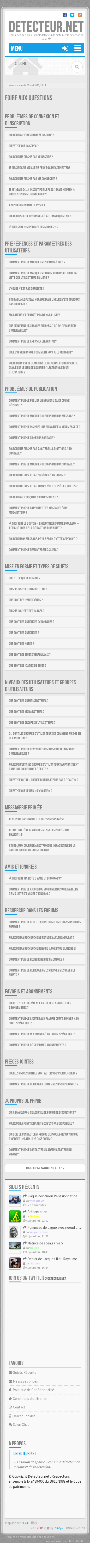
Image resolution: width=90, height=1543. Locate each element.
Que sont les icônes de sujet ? (27, 665)
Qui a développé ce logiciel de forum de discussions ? (42, 1112)
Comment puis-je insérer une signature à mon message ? (44, 427)
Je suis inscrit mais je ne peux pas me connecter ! (39, 168)
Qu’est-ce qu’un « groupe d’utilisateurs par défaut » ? (43, 780)
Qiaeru (51, 1536)
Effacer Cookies (22, 1416)
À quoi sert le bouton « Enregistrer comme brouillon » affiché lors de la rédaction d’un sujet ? (44, 525)
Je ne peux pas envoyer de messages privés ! (36, 819)
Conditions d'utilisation (28, 1398)
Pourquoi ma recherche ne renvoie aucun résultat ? (41, 937)
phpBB (25, 1523)
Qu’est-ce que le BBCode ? (24, 578)
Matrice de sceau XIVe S (43, 1243)
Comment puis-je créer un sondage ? (32, 438)
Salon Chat (19, 1424)
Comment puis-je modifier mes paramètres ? (37, 262)
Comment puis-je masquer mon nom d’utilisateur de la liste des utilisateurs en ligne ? (43, 275)
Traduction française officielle (24, 1536)
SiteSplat (59, 1528)
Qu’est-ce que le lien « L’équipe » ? (30, 791)
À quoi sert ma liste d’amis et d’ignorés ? (35, 878)
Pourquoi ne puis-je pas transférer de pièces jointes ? (43, 486)
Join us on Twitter (37, 1278)
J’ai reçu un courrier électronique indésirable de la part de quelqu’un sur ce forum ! (42, 847)
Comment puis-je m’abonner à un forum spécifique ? (42, 1034)
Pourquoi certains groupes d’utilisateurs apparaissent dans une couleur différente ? (44, 766)
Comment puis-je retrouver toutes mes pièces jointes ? (43, 1084)
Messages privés (23, 1381)
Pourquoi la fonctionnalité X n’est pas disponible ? (41, 1123)
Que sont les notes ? (21, 644)
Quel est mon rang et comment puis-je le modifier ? (41, 352)
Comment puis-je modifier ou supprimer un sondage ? (42, 464)
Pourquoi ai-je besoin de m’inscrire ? (31, 135)
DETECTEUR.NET (46, 27)
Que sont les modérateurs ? (26, 712)
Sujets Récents (22, 1372)
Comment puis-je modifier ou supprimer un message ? (42, 416)
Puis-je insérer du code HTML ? (28, 589)
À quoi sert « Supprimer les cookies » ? (33, 227)
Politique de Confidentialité (31, 1390)
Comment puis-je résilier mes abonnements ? (37, 1045)
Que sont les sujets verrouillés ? (30, 655)
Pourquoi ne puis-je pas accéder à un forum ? (37, 475)
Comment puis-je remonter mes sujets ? (34, 550)
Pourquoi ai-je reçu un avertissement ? (33, 497)
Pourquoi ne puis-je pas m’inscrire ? (31, 157)
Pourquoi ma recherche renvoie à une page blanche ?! (42, 948)
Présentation (35, 1211)
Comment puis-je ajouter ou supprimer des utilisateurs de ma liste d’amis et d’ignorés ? (43, 891)
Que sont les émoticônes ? (26, 600)
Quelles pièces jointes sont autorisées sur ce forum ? (43, 1073)
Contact (17, 1407)
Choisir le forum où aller (45, 1168)
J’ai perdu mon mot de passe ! (27, 205)
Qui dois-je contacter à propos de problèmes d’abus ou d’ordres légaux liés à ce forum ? (43, 1136)
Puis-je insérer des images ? (26, 611)
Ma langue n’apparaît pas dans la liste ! (34, 315)
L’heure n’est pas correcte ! (26, 288)
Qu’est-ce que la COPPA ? (24, 146)
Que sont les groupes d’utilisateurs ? (32, 723)
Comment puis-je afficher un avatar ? (33, 341)
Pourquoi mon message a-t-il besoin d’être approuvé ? (43, 539)
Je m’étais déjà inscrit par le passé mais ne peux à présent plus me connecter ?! (42, 192)
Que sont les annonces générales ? (31, 622)
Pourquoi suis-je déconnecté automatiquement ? (40, 216)
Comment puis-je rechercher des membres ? (36, 959)
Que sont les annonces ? (24, 633)
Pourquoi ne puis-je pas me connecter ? (33, 179)
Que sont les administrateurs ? (28, 701)
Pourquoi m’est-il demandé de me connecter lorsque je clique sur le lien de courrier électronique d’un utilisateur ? (43, 368)
